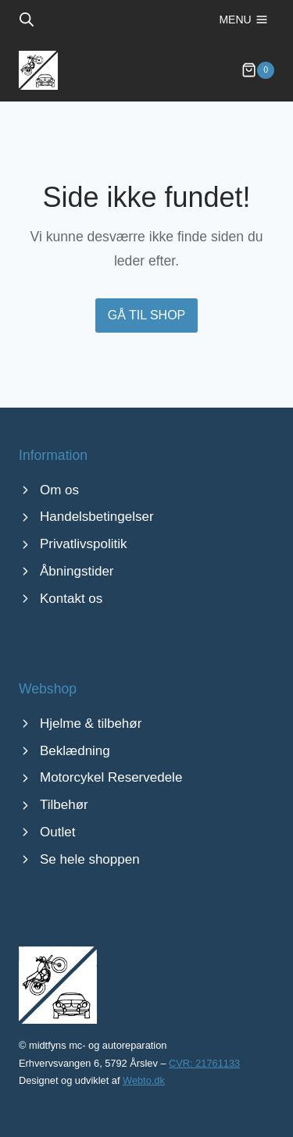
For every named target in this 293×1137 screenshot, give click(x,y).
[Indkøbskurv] (257, 70)
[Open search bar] (26, 19)
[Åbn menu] (243, 19)
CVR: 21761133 (204, 1063)
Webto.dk (144, 1080)
